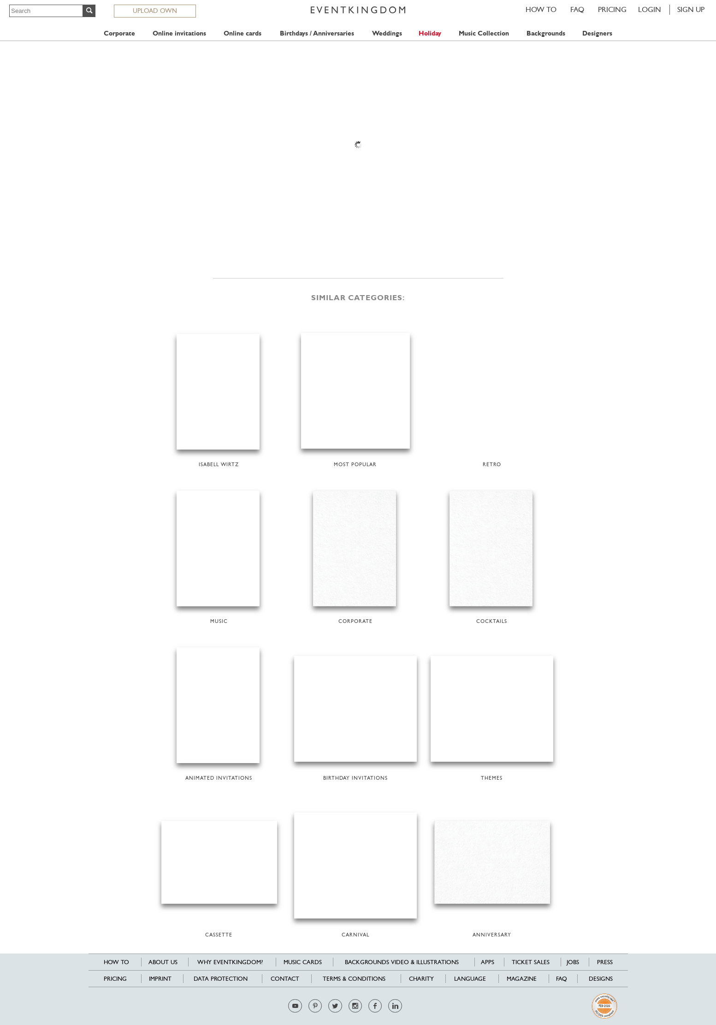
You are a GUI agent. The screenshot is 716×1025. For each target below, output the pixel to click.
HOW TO (541, 9)
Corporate (119, 33)
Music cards (303, 962)
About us (163, 962)
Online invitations (179, 33)
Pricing (612, 9)
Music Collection (484, 33)
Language (470, 978)
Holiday (430, 33)
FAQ (577, 9)
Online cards (242, 33)
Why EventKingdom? (230, 962)
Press (605, 962)
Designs (601, 978)
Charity (421, 978)
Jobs (573, 962)
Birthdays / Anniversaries (317, 33)
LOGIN (649, 9)
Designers (597, 33)
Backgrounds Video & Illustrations (402, 962)
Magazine (522, 978)
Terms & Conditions (354, 978)
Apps (487, 962)
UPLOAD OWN (155, 10)
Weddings (387, 33)
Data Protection (221, 978)
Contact (285, 978)
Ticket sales (531, 962)
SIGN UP (690, 9)
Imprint (160, 978)
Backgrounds (546, 33)
